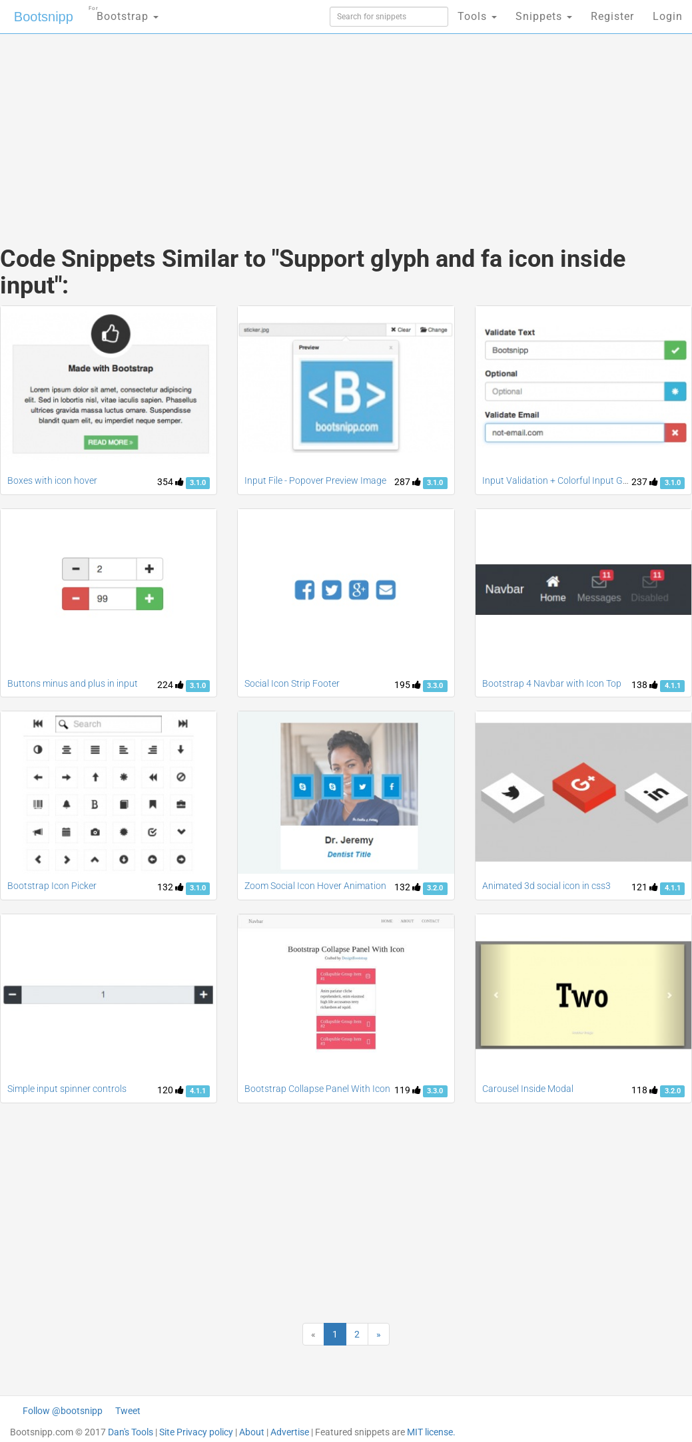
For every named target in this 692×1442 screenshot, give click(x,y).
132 (170, 887)
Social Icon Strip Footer (292, 683)
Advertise (289, 1432)
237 (644, 481)
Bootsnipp (43, 16)
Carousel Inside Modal (527, 1088)
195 (407, 684)
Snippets (544, 16)
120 (170, 1090)
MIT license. (431, 1432)
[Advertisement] (230, 126)
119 (407, 1090)
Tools (477, 16)
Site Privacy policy (196, 1432)
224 (170, 684)
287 (407, 481)
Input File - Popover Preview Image (315, 480)
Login (668, 16)
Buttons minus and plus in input (72, 683)
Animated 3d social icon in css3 (546, 885)
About (251, 1432)
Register (612, 16)
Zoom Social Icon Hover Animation (315, 885)
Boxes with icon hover (52, 480)
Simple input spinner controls (67, 1088)
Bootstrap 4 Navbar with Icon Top (551, 683)
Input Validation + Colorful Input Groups (564, 480)
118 (644, 1090)
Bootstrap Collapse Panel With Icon (317, 1088)
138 (644, 684)
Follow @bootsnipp (63, 1410)
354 (170, 481)
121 (644, 887)
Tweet (128, 1410)
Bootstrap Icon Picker (52, 885)
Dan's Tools (130, 1432)
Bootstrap (124, 12)
